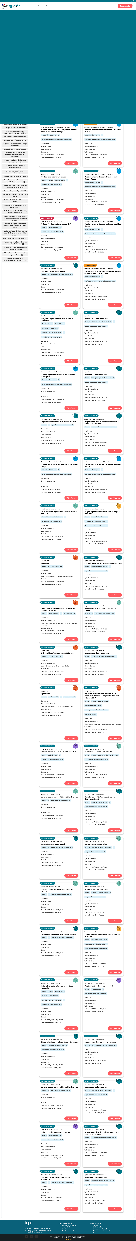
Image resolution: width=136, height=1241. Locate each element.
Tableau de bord (98, 1227)
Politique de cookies (77, 1237)
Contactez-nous (98, 1233)
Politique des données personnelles (63, 1237)
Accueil (27, 6)
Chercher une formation (44, 6)
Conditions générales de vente (71, 1231)
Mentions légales (67, 1233)
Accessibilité (66, 1227)
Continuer (68, 1239)
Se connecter (125, 6)
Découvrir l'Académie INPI (101, 1231)
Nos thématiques (61, 6)
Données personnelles (69, 1225)
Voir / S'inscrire (71, 163)
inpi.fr (132, 1)
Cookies (64, 1229)
